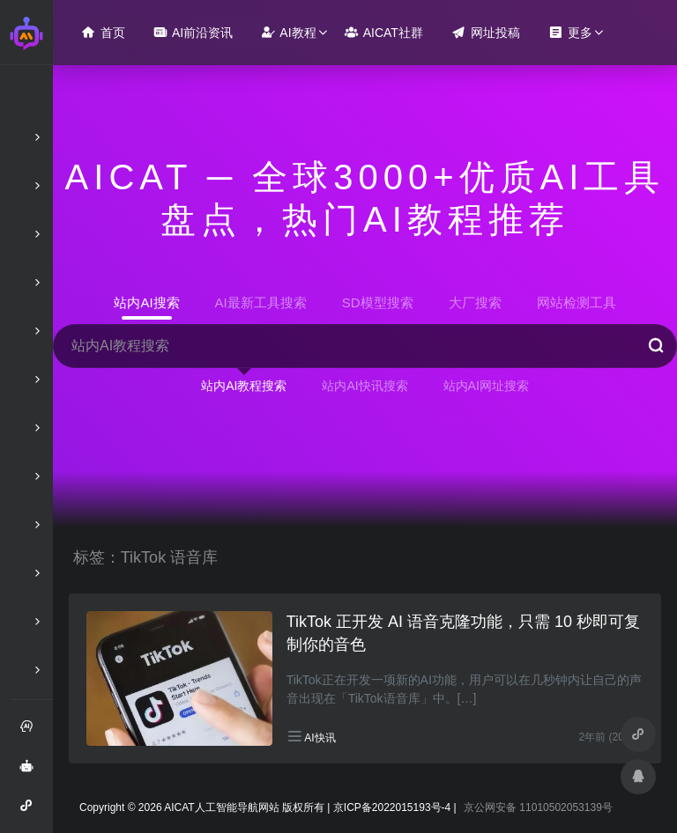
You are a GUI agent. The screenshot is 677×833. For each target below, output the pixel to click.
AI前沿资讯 (193, 32)
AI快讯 (319, 738)
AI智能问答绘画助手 (31, 772)
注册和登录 (31, 733)
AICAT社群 (384, 32)
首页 (103, 32)
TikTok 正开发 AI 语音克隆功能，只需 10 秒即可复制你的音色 (463, 633)
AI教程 (288, 32)
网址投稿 (485, 32)
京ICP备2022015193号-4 (391, 807)
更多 (570, 32)
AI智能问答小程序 (31, 812)
